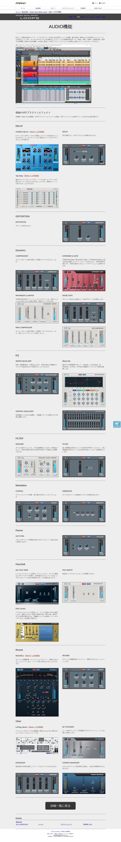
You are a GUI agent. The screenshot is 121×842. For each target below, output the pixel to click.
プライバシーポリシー (55, 831)
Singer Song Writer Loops (38, 12)
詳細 (50, 12)
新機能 (70, 17)
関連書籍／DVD (87, 824)
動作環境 (98, 17)
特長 (74, 17)
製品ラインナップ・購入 (87, 17)
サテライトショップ (66, 824)
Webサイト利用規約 (65, 831)
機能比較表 (19, 822)
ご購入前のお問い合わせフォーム (60, 835)
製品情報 (25, 12)
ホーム (18, 12)
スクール (40, 824)
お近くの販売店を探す (22, 824)
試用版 (103, 17)
